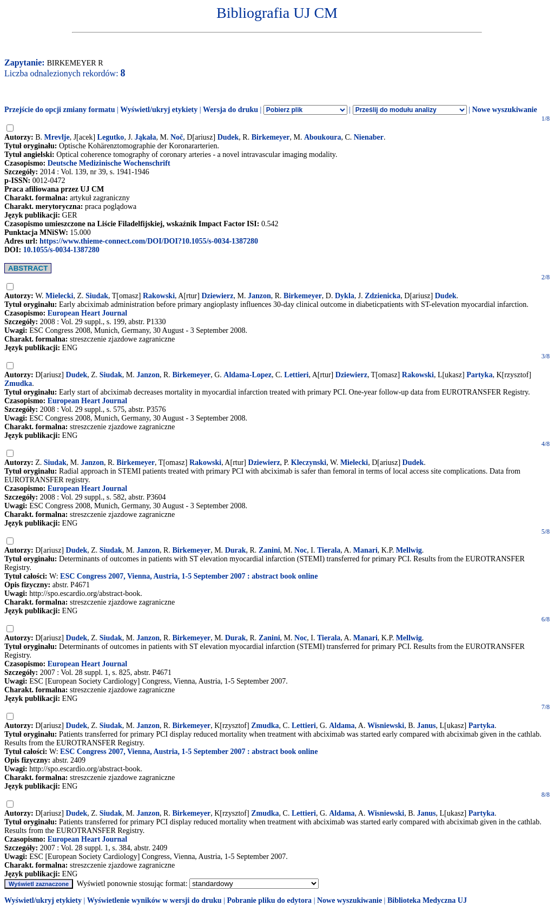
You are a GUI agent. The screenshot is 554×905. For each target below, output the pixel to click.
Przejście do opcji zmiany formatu (59, 110)
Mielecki (59, 296)
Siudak (96, 296)
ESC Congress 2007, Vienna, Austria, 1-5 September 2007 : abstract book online (189, 576)
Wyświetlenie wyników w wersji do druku (154, 900)
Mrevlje (57, 137)
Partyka (479, 375)
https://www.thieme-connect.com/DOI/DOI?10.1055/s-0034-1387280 (148, 241)
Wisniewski (385, 726)
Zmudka (18, 383)
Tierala (328, 550)
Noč (176, 137)
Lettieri (296, 375)
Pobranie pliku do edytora (269, 900)
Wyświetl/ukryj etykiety (158, 110)
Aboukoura (322, 137)
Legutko (110, 137)
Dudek (228, 137)
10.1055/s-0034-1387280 (61, 250)
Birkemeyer (271, 137)
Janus (426, 726)
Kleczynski (308, 462)
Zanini (269, 550)
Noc (300, 550)
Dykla (344, 296)
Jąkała (145, 137)
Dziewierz (217, 296)
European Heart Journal (88, 313)
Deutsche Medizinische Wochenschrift (109, 163)
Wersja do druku (230, 110)
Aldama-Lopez (247, 375)
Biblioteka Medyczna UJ (427, 900)
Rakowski (159, 296)
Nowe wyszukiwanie (504, 110)
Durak (235, 550)
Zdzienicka (382, 296)
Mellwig (409, 550)
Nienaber (369, 137)
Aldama (341, 726)
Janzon (259, 296)
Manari (365, 550)
